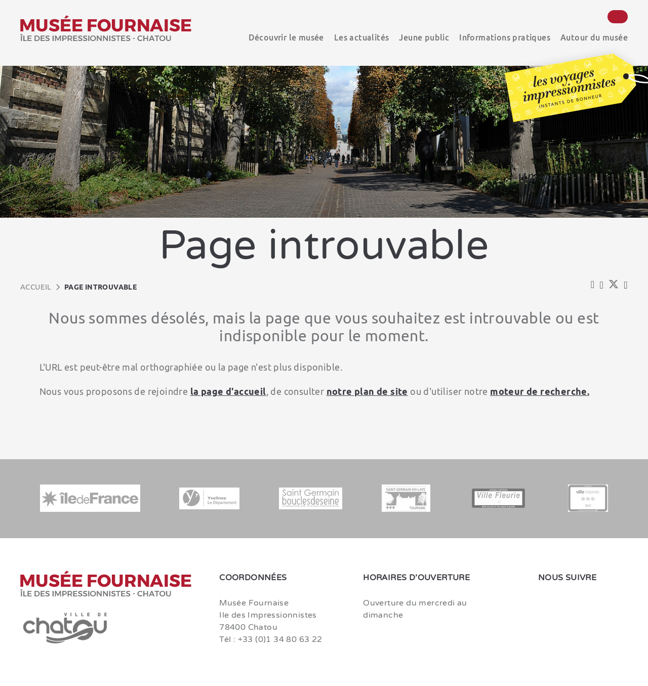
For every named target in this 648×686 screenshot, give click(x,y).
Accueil (36, 287)
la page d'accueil (228, 391)
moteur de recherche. (539, 391)
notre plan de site (367, 391)
